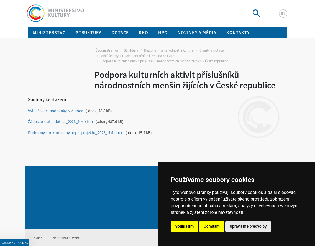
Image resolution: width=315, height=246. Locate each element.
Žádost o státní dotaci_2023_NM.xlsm (60, 121)
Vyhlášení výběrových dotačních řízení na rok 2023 (137, 55)
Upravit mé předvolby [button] (248, 226)
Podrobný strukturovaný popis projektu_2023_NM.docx (75, 132)
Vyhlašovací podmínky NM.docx (55, 110)
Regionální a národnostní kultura (169, 50)
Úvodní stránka (106, 50)
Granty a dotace (211, 50)
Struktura (131, 50)
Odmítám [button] (212, 226)
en (283, 13)
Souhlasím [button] (184, 226)
